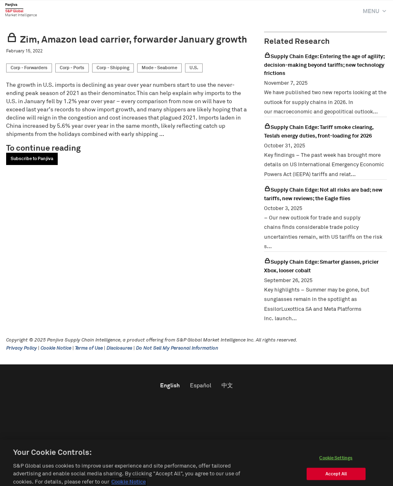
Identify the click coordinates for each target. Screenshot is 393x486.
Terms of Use (89, 348)
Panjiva (21, 10)
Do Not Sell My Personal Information (177, 348)
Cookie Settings (335, 462)
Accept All (336, 478)
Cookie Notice (56, 348)
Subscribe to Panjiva (32, 158)
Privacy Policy (21, 348)
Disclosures (119, 348)
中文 (227, 386)
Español (200, 386)
